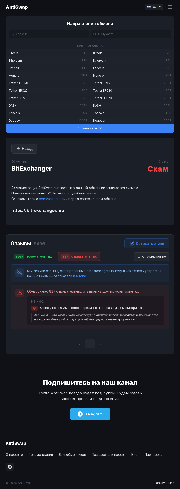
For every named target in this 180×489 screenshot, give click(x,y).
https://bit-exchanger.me (37, 210)
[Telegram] (10, 467)
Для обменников (72, 454)
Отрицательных (79, 256)
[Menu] (170, 7)
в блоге (79, 276)
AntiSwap (17, 7)
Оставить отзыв (147, 243)
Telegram (90, 414)
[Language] (154, 7)
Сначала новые (151, 257)
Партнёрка (153, 454)
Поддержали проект (109, 454)
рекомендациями (53, 199)
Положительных (33, 256)
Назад (24, 149)
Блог (135, 454)
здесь (91, 193)
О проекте (14, 454)
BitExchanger (31, 168)
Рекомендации (41, 454)
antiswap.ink (165, 483)
